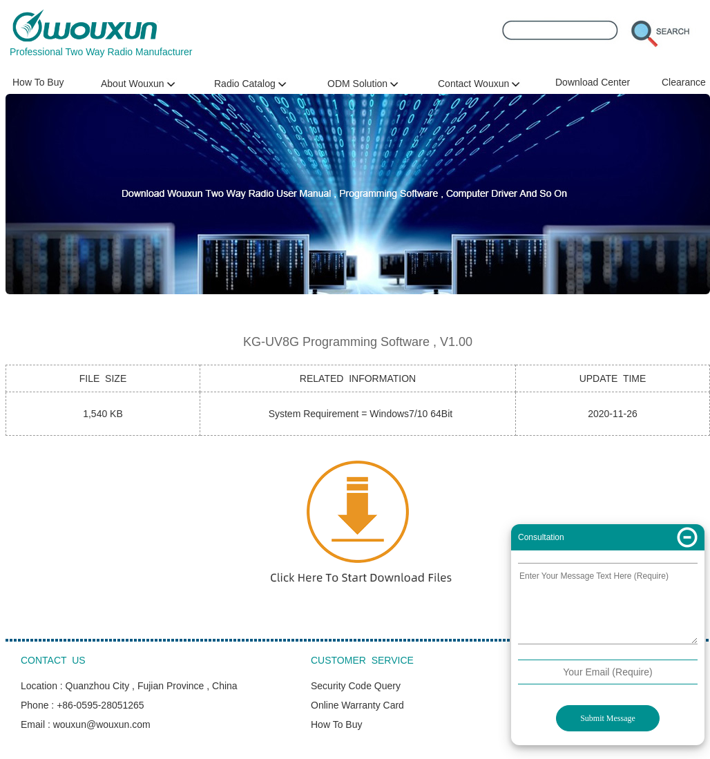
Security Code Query (356, 685)
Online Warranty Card (357, 705)
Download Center (592, 82)
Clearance (684, 82)
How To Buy (38, 82)
